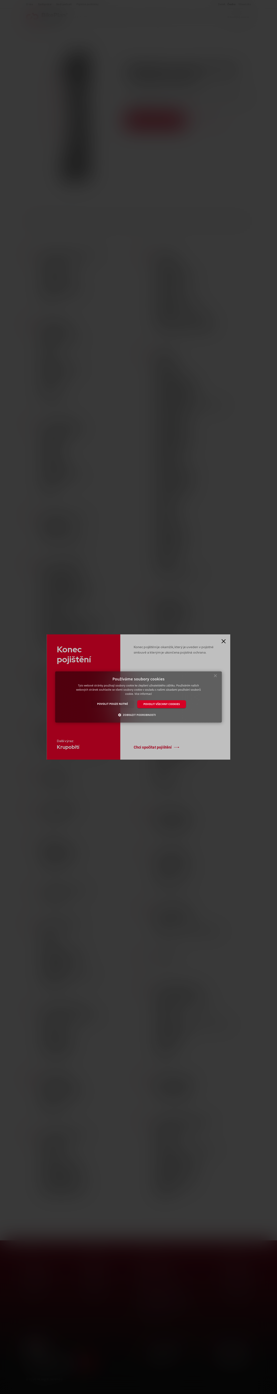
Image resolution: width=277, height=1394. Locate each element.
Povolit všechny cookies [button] (161, 704)
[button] (138, 714)
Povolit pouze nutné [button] (112, 704)
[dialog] (138, 696)
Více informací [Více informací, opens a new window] (143, 694)
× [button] (215, 676)
